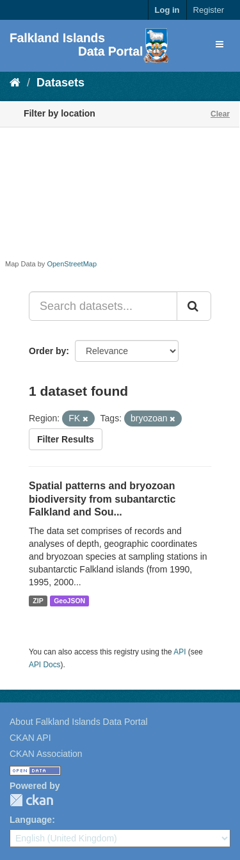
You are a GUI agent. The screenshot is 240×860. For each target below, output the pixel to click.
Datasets (60, 82)
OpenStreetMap (72, 264)
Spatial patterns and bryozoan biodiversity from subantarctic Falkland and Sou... (102, 499)
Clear (220, 114)
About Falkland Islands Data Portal (79, 722)
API (179, 651)
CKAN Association (46, 754)
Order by (47, 351)
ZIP (38, 600)
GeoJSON (69, 600)
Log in (167, 10)
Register (208, 10)
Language (31, 820)
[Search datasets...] (103, 306)
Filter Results (65, 439)
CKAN (31, 800)
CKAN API (30, 738)
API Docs (45, 664)
